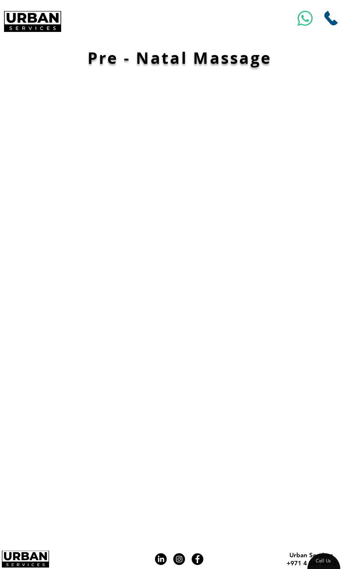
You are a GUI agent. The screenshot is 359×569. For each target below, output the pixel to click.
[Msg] (305, 18)
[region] (323, 561)
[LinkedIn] (161, 559)
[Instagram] (179, 559)
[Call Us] (331, 18)
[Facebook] (197, 559)
